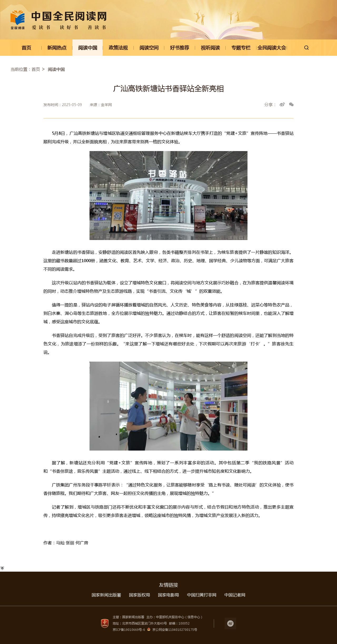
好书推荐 (179, 47)
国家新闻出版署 (106, 594)
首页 (26, 47)
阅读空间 (149, 47)
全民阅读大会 (271, 47)
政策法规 (118, 47)
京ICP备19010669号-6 (129, 629)
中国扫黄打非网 (201, 594)
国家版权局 (139, 594)
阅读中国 (87, 47)
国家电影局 (168, 594)
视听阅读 (210, 47)
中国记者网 (234, 594)
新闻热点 (56, 47)
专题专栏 (240, 47)
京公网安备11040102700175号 (174, 629)
